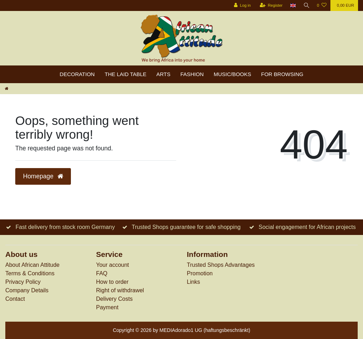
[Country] (292, 5)
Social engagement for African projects (307, 227)
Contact (15, 299)
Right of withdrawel (120, 290)
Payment (107, 307)
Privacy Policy (23, 282)
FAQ (101, 273)
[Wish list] (321, 5)
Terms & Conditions (30, 273)
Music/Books (232, 74)
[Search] (306, 5)
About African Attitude (32, 265)
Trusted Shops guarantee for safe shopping (186, 227)
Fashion (192, 74)
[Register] (270, 5)
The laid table (125, 74)
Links (193, 282)
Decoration (77, 74)
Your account (112, 265)
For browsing (282, 74)
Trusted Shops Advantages (221, 265)
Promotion (200, 273)
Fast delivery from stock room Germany (65, 227)
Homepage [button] (43, 176)
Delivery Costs (114, 299)
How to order (112, 282)
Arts (163, 74)
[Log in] (241, 5)
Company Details (27, 290)
